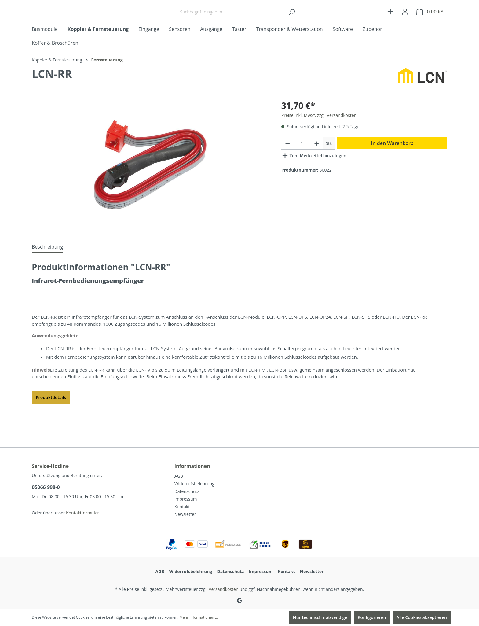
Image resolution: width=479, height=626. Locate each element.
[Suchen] (307, 24)
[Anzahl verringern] (287, 167)
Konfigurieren (372, 617)
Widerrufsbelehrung (194, 484)
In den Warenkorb (392, 167)
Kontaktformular (82, 513)
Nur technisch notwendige (320, 617)
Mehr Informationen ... (198, 617)
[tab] (47, 271)
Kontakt (182, 506)
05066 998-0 (46, 487)
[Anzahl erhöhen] (316, 167)
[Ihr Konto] (405, 24)
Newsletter (185, 514)
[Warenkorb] (429, 24)
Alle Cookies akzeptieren (422, 617)
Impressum (185, 499)
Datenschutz (186, 491)
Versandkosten (223, 589)
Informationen (192, 466)
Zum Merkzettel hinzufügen (314, 179)
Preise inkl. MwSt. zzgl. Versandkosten (319, 139)
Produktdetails (51, 421)
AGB (178, 476)
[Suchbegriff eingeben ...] (246, 24)
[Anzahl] (302, 167)
